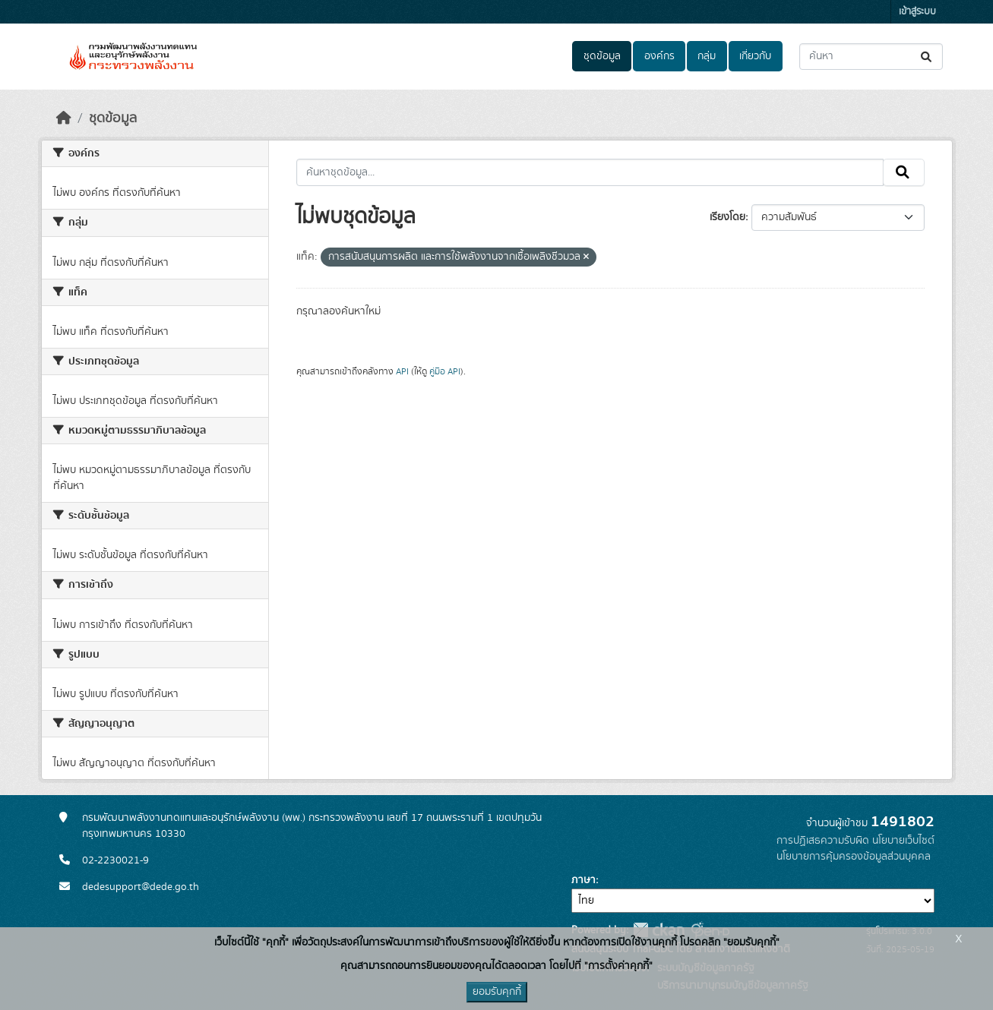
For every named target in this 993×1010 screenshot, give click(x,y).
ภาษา (583, 880)
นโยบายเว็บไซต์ (903, 840)
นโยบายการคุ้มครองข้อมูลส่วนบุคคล (853, 856)
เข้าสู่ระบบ (917, 12)
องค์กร (659, 56)
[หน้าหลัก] (63, 118)
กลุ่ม (706, 56)
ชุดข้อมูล (602, 56)
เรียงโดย (727, 217)
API (402, 371)
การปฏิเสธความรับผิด (822, 840)
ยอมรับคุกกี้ (497, 991)
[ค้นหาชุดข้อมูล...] (871, 56)
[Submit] (927, 56)
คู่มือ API (444, 371)
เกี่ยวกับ (755, 56)
